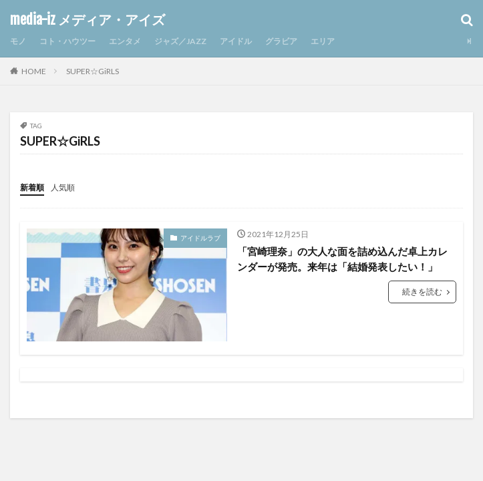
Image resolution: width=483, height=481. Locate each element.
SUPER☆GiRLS (92, 71)
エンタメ (125, 41)
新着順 (32, 187)
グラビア (281, 41)
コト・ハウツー (67, 41)
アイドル (236, 41)
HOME (33, 71)
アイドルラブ (200, 238)
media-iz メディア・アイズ (87, 20)
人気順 (63, 187)
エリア (323, 41)
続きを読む (422, 292)
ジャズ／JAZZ (180, 41)
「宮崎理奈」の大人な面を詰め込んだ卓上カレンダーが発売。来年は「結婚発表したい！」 (342, 259)
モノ (18, 41)
